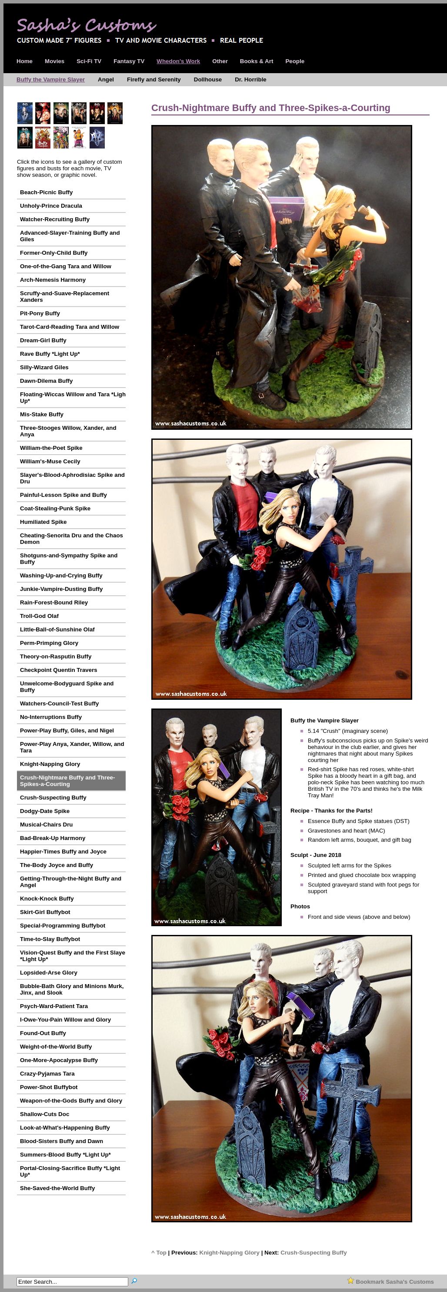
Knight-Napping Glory (230, 1252)
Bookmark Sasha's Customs (390, 1282)
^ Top (159, 1252)
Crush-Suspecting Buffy (313, 1252)
